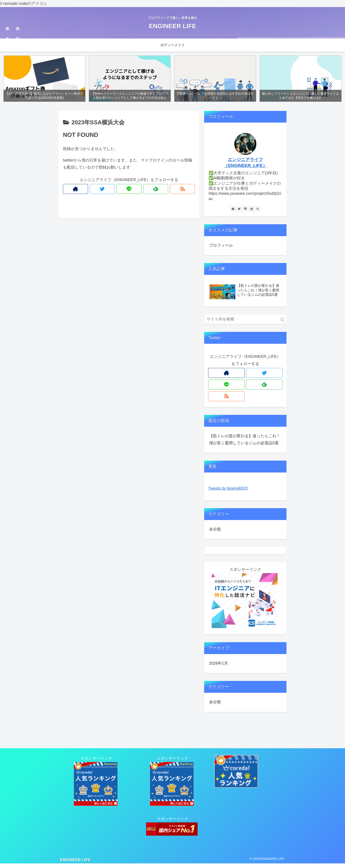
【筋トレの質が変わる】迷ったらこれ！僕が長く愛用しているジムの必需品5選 (244, 439)
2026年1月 (218, 664)
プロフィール (221, 245)
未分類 (215, 529)
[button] (282, 320)
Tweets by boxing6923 (228, 489)
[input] (245, 319)
